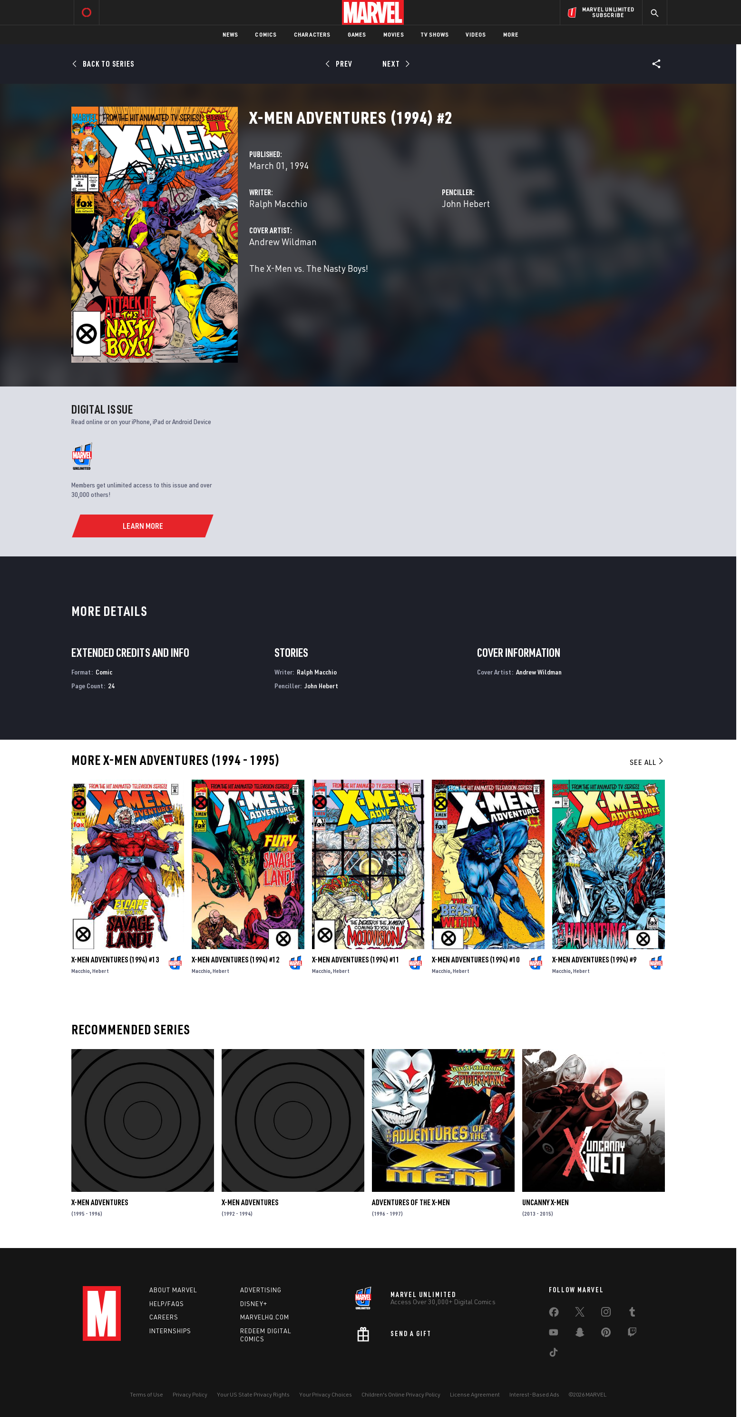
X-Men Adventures (99, 1202)
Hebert (100, 970)
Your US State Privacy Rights (253, 1394)
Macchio (80, 970)
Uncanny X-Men (545, 1202)
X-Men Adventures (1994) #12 (235, 959)
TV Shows (435, 34)
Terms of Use (146, 1394)
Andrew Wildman (283, 241)
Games (357, 34)
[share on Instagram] (606, 1313)
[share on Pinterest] (606, 1334)
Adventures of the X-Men (411, 1202)
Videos (476, 34)
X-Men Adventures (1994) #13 (115, 959)
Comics (265, 34)
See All (647, 762)
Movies (393, 34)
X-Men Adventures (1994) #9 (594, 959)
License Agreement (475, 1394)
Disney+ (253, 1304)
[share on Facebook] (554, 1314)
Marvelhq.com (264, 1317)
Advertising (261, 1290)
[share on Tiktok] (553, 1354)
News (230, 34)
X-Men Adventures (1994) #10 (475, 959)
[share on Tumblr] (632, 1313)
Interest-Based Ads (534, 1394)
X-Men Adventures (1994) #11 (356, 959)
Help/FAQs (166, 1304)
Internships (170, 1331)
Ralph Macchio (278, 203)
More (511, 34)
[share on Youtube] (553, 1334)
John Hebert (466, 203)
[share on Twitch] (632, 1334)
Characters (312, 34)
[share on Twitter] (580, 1313)
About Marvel (173, 1290)
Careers (163, 1317)
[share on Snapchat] (580, 1334)
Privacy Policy (190, 1394)
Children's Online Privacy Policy (400, 1394)
